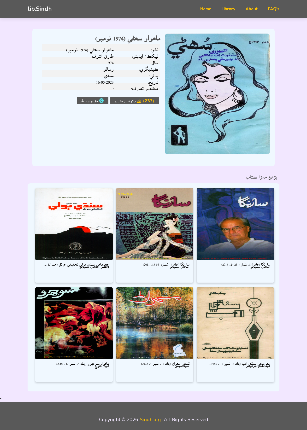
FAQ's (273, 9)
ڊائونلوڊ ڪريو (134, 101)
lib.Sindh (40, 9)
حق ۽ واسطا (93, 100)
